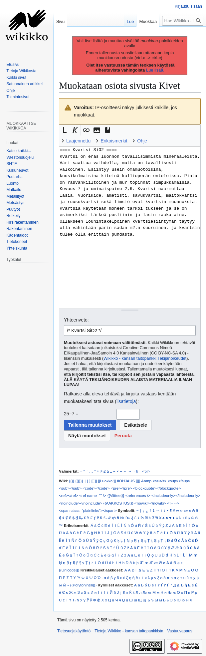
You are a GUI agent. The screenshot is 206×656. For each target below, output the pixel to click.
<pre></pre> (121, 488)
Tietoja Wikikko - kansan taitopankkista (129, 631)
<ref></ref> (68, 495)
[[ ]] (94, 481)
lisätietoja (126, 401)
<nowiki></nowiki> (150, 503)
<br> (146, 471)
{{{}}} (79, 481)
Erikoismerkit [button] (114, 140)
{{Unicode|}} (69, 570)
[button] (64, 130)
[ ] (89, 481)
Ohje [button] (142, 140)
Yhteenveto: (76, 320)
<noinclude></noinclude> (80, 503)
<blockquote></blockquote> (157, 488)
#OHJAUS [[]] (128, 481)
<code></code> (96, 488)
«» (186, 510)
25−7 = (71, 413)
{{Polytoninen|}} (83, 585)
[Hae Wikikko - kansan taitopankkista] (182, 21)
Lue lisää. (155, 70)
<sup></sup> (179, 481)
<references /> (137, 495)
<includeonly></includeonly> (175, 495)
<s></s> (159, 481)
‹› (181, 510)
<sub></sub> (70, 488)
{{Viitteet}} (115, 495)
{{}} (71, 481)
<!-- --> (173, 503)
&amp (146, 481)
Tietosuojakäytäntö (74, 631)
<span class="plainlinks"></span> (88, 510)
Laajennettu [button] (78, 140)
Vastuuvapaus (179, 631)
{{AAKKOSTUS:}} (118, 503)
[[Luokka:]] (107, 481)
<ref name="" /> (92, 495)
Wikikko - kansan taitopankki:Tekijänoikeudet (144, 358)
